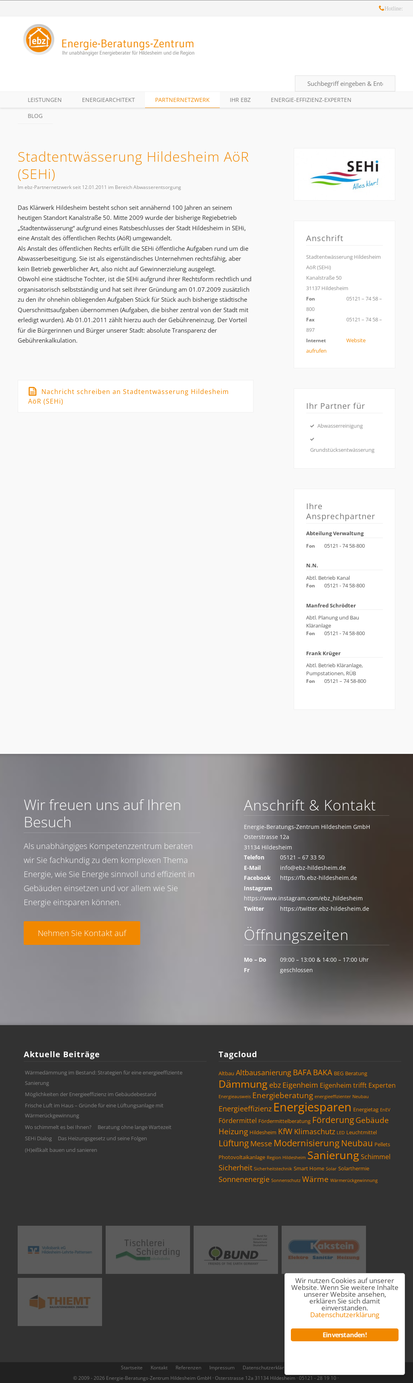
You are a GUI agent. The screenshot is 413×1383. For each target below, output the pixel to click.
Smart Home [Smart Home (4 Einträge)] (309, 1168)
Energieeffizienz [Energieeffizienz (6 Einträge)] (245, 1108)
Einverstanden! (345, 1334)
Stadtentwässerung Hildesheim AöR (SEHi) (133, 165)
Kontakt (159, 1367)
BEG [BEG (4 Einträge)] (338, 1073)
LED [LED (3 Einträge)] (341, 1132)
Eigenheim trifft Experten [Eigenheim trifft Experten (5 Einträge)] (358, 1085)
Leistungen (45, 100)
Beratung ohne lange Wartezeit (135, 1127)
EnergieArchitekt (108, 100)
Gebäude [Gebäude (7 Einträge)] (372, 1120)
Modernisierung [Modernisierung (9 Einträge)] (306, 1143)
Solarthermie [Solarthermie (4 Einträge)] (353, 1168)
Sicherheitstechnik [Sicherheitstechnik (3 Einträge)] (273, 1169)
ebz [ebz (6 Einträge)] (275, 1085)
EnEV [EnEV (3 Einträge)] (385, 1110)
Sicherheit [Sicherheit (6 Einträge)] (235, 1167)
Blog (35, 116)
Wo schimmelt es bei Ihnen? (58, 1127)
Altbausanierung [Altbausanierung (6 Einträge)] (263, 1072)
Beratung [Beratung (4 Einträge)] (356, 1073)
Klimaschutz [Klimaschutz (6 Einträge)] (314, 1131)
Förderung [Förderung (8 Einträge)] (333, 1119)
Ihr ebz (240, 100)
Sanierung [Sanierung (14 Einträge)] (333, 1154)
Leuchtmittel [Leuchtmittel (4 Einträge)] (361, 1132)
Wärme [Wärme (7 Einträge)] (315, 1179)
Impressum (222, 1367)
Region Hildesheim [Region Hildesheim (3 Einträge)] (286, 1157)
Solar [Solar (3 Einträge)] (331, 1169)
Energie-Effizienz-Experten (311, 100)
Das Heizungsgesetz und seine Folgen (102, 1138)
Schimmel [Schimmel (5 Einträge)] (376, 1156)
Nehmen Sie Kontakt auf (82, 933)
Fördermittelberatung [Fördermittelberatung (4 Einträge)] (284, 1121)
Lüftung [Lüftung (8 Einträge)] (234, 1143)
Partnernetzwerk (182, 100)
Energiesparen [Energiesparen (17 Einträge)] (312, 1107)
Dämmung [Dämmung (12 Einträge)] (243, 1084)
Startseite (132, 1367)
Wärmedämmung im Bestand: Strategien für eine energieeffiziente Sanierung (103, 1077)
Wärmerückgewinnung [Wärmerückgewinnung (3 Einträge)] (354, 1180)
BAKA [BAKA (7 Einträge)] (322, 1072)
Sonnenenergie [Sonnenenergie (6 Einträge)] (244, 1179)
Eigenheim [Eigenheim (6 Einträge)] (300, 1085)
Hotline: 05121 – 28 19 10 (381, 9)
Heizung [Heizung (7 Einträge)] (233, 1131)
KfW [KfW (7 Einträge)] (285, 1131)
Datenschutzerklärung (267, 1367)
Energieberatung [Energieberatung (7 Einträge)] (282, 1095)
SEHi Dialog (38, 1138)
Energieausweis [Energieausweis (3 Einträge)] (235, 1096)
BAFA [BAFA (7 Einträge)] (302, 1072)
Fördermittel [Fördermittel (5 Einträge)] (238, 1120)
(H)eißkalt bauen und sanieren (61, 1150)
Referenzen (188, 1367)
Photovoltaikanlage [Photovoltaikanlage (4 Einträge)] (242, 1157)
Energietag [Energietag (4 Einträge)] (365, 1109)
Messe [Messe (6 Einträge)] (261, 1143)
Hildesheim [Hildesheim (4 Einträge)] (262, 1132)
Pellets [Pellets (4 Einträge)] (382, 1144)
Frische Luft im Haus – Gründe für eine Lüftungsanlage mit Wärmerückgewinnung (94, 1110)
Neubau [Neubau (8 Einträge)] (357, 1143)
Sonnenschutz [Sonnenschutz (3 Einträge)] (286, 1180)
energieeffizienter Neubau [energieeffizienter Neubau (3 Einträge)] (342, 1096)
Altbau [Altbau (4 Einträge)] (226, 1073)
